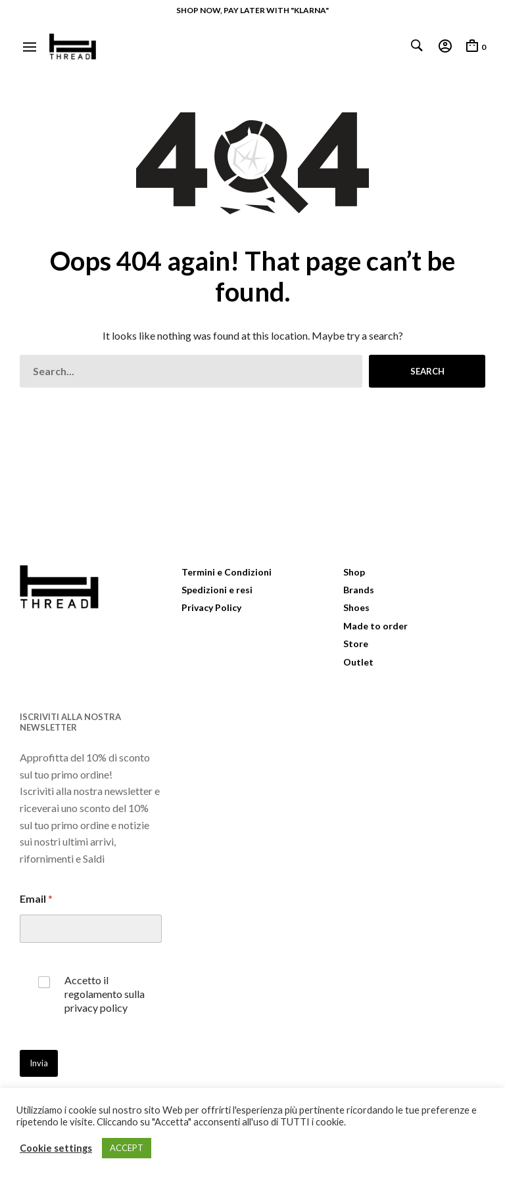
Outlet (358, 662)
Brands (358, 589)
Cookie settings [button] (56, 1148)
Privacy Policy (211, 607)
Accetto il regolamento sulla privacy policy (104, 994)
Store (355, 643)
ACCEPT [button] (126, 1148)
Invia (39, 1063)
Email (36, 898)
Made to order (375, 625)
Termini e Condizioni (226, 572)
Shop (354, 572)
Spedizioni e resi (216, 589)
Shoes (356, 607)
